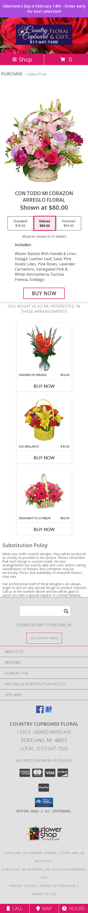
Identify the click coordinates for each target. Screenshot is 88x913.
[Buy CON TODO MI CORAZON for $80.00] (44, 293)
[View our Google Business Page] (48, 711)
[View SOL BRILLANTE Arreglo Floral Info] (44, 420)
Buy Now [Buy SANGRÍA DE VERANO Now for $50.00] (44, 386)
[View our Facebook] (40, 711)
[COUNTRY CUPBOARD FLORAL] (44, 42)
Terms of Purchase (58, 886)
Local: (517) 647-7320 (44, 748)
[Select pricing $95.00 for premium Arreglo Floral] (68, 223)
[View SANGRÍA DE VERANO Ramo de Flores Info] (44, 348)
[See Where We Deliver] (44, 638)
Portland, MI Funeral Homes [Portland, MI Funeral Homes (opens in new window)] (30, 853)
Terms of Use (44, 894)
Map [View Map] (44, 908)
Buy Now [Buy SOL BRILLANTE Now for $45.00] (44, 458)
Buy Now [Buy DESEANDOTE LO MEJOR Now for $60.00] (44, 529)
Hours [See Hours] (73, 908)
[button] (44, 802)
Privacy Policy (22, 886)
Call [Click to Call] (15, 908)
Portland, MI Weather (22, 869)
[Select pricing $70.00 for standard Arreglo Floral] (20, 223)
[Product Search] (45, 611)
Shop (22, 59)
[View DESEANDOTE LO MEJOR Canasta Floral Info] (44, 491)
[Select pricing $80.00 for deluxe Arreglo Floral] (44, 223)
